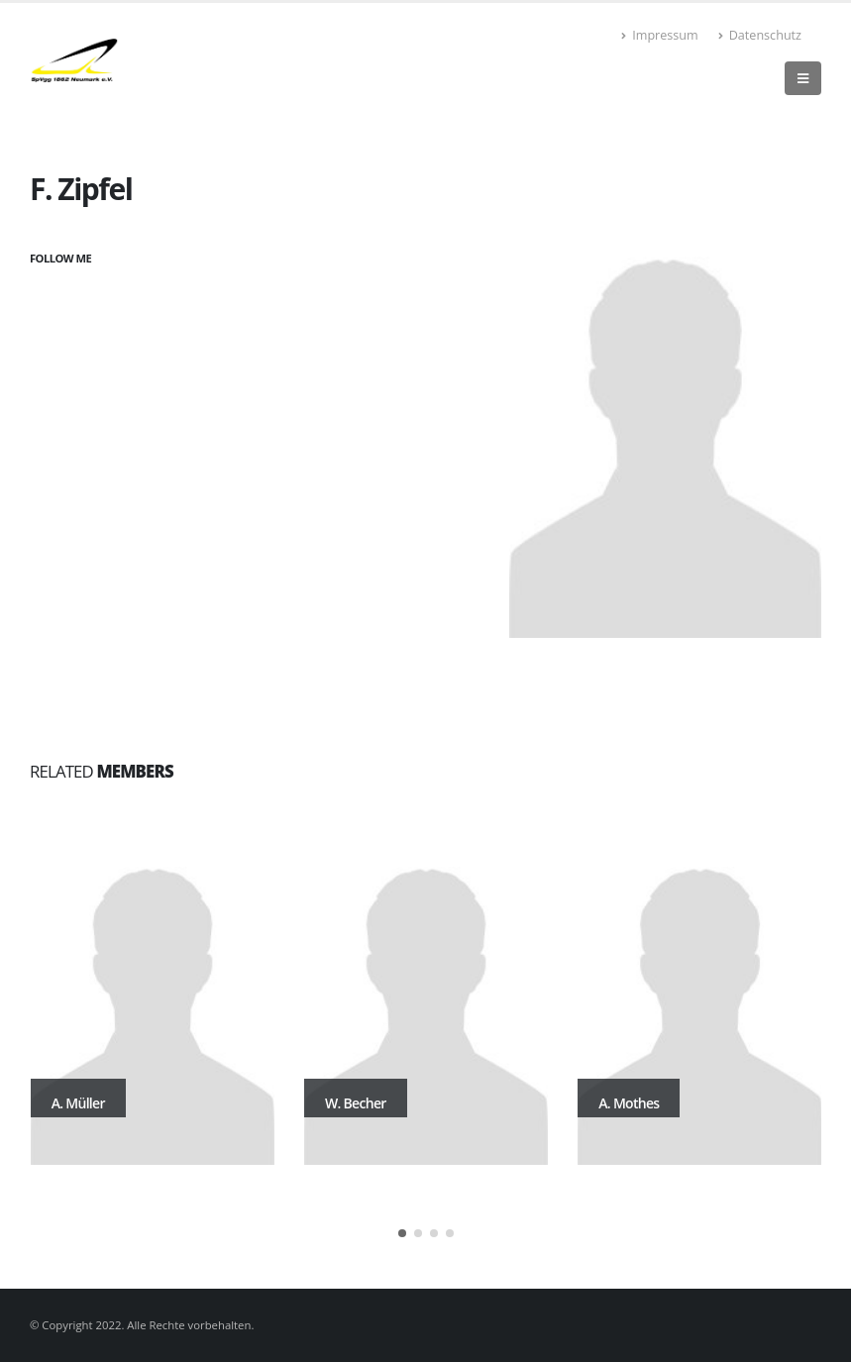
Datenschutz (759, 35)
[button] (402, 1233)
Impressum (659, 35)
